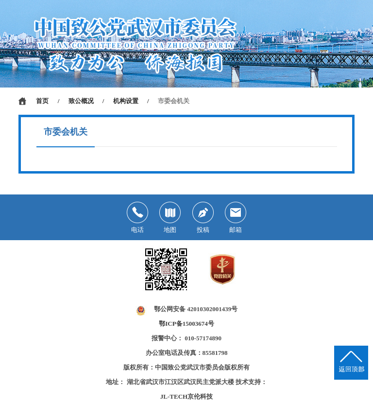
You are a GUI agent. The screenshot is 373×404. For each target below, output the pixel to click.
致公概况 (81, 101)
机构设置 (125, 101)
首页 (42, 101)
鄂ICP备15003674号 (186, 323)
